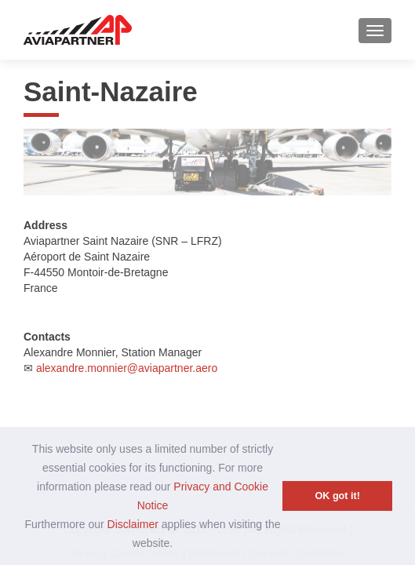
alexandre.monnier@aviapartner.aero (126, 368)
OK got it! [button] (337, 495)
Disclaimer (132, 524)
